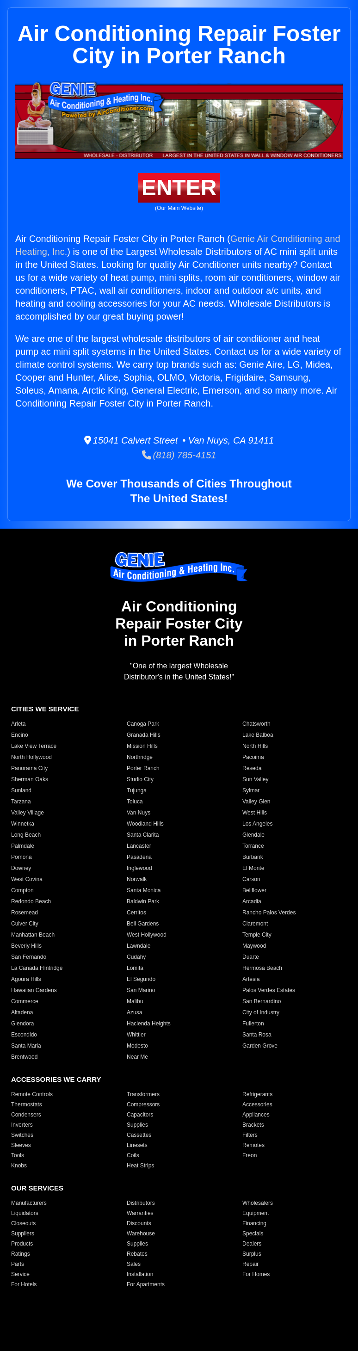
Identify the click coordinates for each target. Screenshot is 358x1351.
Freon (249, 1155)
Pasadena (139, 857)
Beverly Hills (26, 946)
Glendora (22, 1023)
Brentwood (24, 1057)
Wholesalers (257, 1203)
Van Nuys (138, 812)
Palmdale (22, 846)
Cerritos (136, 912)
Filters (250, 1135)
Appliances (256, 1114)
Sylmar (250, 790)
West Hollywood (147, 935)
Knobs (19, 1165)
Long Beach (26, 835)
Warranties (140, 1213)
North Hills (255, 746)
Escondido (24, 1034)
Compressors (143, 1104)
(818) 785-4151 (179, 455)
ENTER (179, 187)
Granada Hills (143, 735)
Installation (140, 1274)
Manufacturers (29, 1203)
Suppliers (22, 1233)
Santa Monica (143, 890)
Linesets (137, 1145)
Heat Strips (140, 1165)
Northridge (140, 757)
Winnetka (22, 823)
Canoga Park (143, 724)
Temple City (257, 935)
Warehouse (141, 1233)
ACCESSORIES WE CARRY (56, 1079)
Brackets (253, 1125)
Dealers (251, 1243)
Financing (254, 1223)
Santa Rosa (257, 1034)
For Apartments (146, 1284)
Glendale (253, 835)
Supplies (137, 1125)
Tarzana (21, 801)
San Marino (141, 990)
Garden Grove (260, 1046)
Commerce (24, 1001)
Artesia (250, 979)
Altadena (22, 1012)
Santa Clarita (143, 835)
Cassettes (139, 1135)
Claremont (255, 923)
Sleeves (21, 1145)
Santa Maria (26, 1046)
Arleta (18, 724)
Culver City (24, 923)
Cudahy (136, 957)
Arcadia (251, 901)
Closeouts (23, 1223)
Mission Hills (142, 746)
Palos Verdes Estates (268, 990)
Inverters (22, 1125)
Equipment (255, 1213)
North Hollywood (31, 757)
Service (20, 1274)
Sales (134, 1264)
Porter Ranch (143, 768)
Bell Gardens (143, 923)
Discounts (139, 1223)
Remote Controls (32, 1094)
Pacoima (253, 757)
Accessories (257, 1104)
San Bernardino (261, 1001)
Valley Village (27, 812)
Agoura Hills (26, 979)
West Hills (254, 812)
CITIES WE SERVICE (45, 709)
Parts (17, 1264)
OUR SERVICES (37, 1188)
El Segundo (141, 979)
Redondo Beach (31, 901)
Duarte (250, 957)
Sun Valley (255, 779)
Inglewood (139, 868)
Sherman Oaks (29, 779)
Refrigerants (257, 1094)
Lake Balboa (257, 735)
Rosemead (24, 912)
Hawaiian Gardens (34, 990)
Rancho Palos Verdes (269, 912)
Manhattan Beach (33, 935)
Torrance (253, 846)
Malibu (135, 1001)
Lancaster (139, 846)
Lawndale (138, 946)
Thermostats (26, 1104)
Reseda (251, 768)
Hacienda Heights (149, 1023)
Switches (22, 1135)
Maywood (254, 946)
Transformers (143, 1094)
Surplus (251, 1254)
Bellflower (254, 890)
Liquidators (24, 1213)
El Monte (253, 868)
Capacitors (140, 1114)
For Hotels (24, 1284)
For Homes (256, 1274)
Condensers (26, 1114)
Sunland (21, 790)
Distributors (141, 1203)
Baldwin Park (143, 901)
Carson (251, 879)
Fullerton (253, 1023)
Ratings (20, 1254)
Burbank (252, 857)
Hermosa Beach (262, 968)
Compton (22, 890)
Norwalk (137, 879)
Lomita (135, 968)
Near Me (137, 1057)
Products (22, 1243)
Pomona (21, 857)
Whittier (136, 1034)
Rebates (137, 1254)
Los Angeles (257, 823)
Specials (252, 1233)
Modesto (137, 1046)
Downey (21, 868)
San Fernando (28, 957)
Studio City (140, 779)
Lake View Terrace (33, 746)
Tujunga (137, 790)
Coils (133, 1155)
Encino (19, 735)
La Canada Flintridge (36, 968)
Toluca (135, 801)
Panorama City (29, 768)
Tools (17, 1155)
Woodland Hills (145, 823)
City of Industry (260, 1012)
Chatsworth (256, 724)
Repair (250, 1264)
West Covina (27, 879)
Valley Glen (256, 801)
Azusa (134, 1012)
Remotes (253, 1145)
